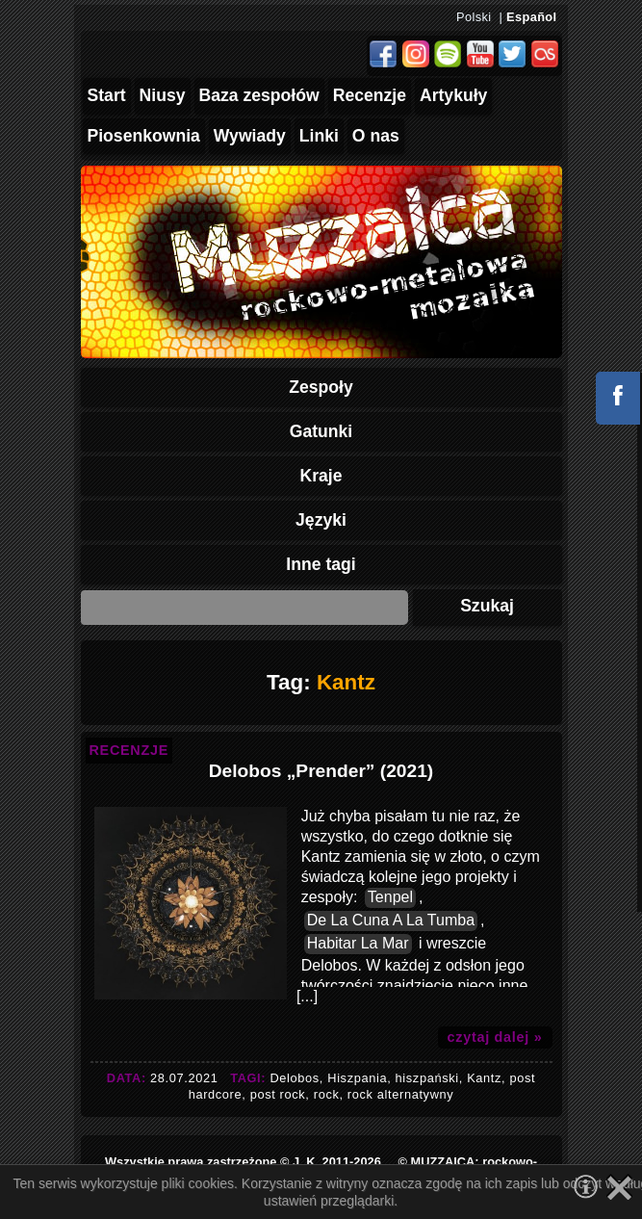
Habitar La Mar (358, 943)
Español (531, 17)
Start (107, 95)
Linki (319, 135)
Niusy (163, 95)
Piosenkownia (144, 135)
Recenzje (369, 95)
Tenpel (390, 897)
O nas (375, 135)
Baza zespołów (259, 95)
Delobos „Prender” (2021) (321, 771)
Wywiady (250, 135)
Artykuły (453, 95)
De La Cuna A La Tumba (391, 920)
